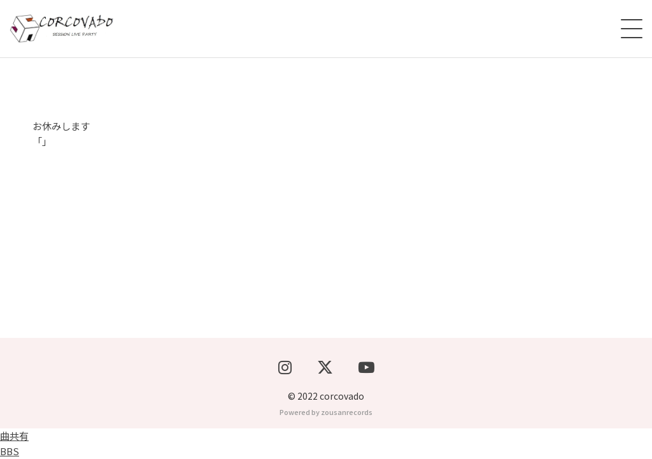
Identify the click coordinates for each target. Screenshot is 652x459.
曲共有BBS (14, 443)
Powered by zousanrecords (326, 412)
